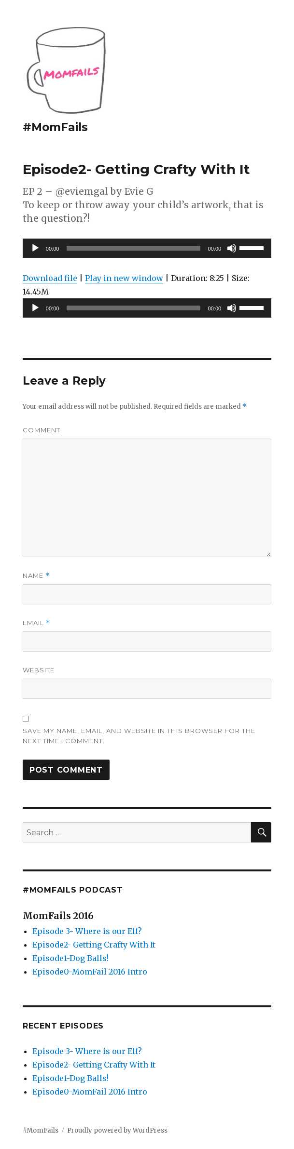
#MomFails (55, 127)
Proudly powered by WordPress (117, 1130)
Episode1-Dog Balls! (70, 958)
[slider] (133, 248)
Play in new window (124, 278)
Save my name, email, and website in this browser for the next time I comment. (139, 736)
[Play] (35, 248)
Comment (41, 430)
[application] (147, 248)
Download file (50, 278)
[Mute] (232, 248)
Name (36, 576)
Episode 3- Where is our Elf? (87, 931)
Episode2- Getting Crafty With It (93, 944)
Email (36, 623)
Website (39, 670)
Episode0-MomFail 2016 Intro (89, 971)
